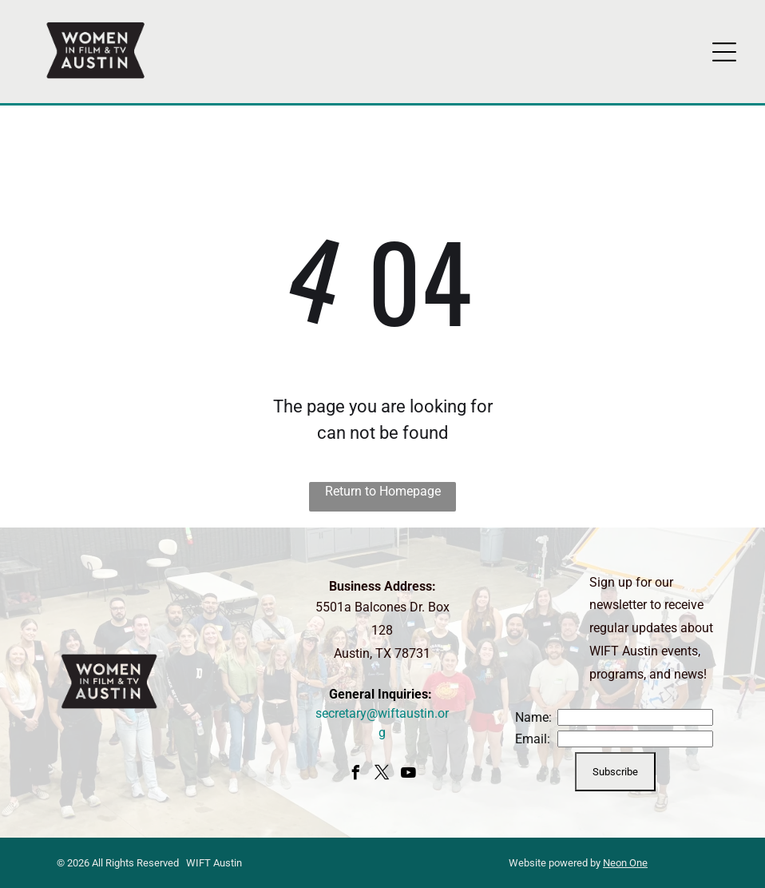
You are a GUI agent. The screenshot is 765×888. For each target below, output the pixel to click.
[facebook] (356, 775)
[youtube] (409, 775)
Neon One (625, 863)
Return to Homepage (383, 491)
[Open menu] (724, 52)
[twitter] (382, 775)
